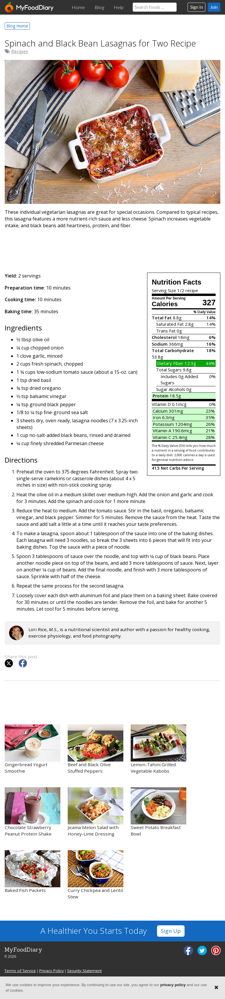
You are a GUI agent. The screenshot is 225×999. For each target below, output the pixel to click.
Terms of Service (20, 970)
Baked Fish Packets (32, 871)
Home (78, 7)
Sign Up (171, 930)
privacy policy (173, 985)
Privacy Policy (51, 970)
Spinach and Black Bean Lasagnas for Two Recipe (100, 43)
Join (214, 7)
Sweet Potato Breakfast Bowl (158, 812)
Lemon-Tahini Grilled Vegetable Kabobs (158, 749)
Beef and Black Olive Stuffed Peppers (95, 749)
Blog (99, 7)
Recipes (19, 51)
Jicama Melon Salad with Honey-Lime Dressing (95, 812)
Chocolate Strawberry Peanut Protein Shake (32, 812)
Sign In (196, 7)
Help (119, 7)
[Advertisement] (112, 249)
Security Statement (84, 970)
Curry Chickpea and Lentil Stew (95, 875)
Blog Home (17, 26)
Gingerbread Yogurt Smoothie (32, 749)
